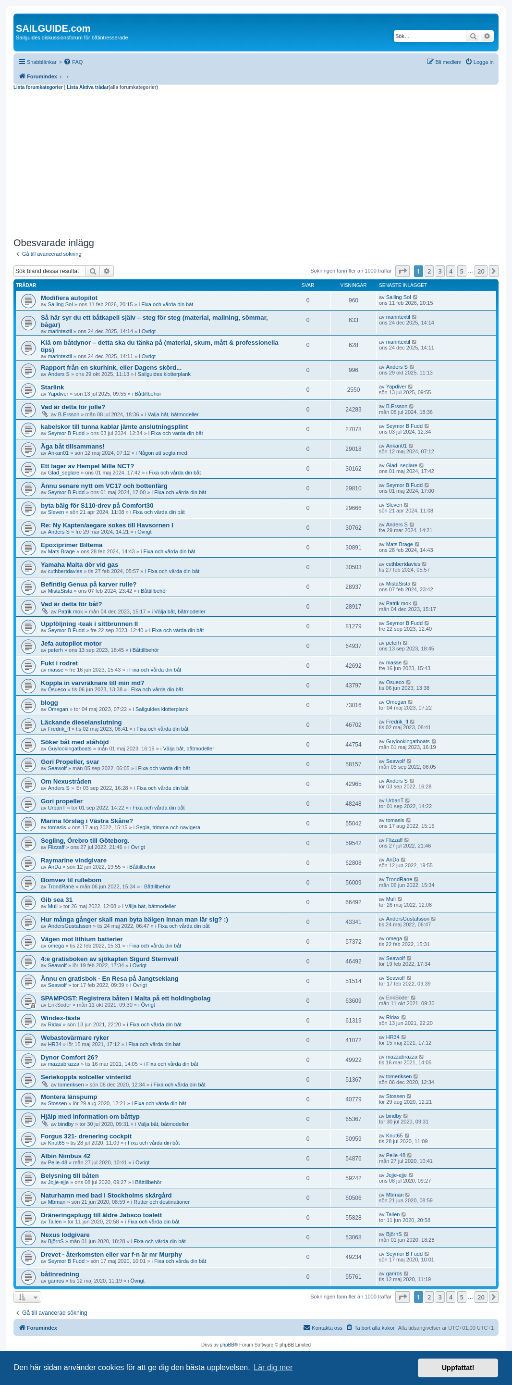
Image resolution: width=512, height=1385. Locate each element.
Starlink (52, 387)
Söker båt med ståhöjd (75, 742)
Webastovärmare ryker (75, 1037)
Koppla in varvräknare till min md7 (92, 682)
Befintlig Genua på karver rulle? (88, 584)
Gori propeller (62, 801)
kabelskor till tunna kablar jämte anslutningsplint (114, 426)
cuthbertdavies (65, 571)
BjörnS (56, 1241)
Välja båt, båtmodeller (172, 414)
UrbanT (57, 808)
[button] (402, 271)
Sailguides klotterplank (164, 374)
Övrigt (149, 331)
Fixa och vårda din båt (167, 304)
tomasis (57, 827)
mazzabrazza (63, 1064)
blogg (49, 702)
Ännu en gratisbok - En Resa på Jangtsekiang (110, 978)
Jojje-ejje (58, 1182)
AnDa (54, 867)
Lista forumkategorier (38, 87)
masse (55, 670)
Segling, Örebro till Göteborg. (85, 840)
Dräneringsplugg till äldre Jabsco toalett (101, 1215)
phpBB (227, 1345)
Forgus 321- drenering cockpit (86, 1136)
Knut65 (56, 1143)
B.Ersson (69, 414)
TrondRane (61, 886)
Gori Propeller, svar (70, 761)
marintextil (60, 331)
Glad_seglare (63, 472)
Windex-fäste (60, 1018)
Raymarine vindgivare (74, 860)
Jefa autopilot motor (71, 643)
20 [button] (481, 271)
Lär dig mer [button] (273, 1367)
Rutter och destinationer (162, 1202)
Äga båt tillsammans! (73, 446)
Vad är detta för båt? (71, 604)
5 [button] (461, 271)
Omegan (58, 709)
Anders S (59, 374)
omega (56, 945)
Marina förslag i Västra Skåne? (87, 820)
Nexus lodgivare (65, 1234)
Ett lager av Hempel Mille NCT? (87, 466)
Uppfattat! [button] (458, 1368)
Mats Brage (61, 551)
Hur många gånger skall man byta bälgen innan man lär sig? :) (134, 919)
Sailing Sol (60, 304)
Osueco (57, 689)
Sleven (56, 512)
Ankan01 (58, 453)
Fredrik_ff (59, 729)
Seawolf (57, 768)
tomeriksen (71, 1084)
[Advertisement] (256, 162)
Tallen (55, 1221)
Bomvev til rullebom (71, 880)
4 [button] (450, 271)
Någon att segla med (162, 453)
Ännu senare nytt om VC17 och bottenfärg (104, 485)
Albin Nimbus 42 (65, 1156)
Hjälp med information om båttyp (90, 1116)
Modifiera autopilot (69, 297)
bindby (65, 1124)
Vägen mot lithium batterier (82, 939)
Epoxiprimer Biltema (71, 545)
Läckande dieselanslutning (81, 722)
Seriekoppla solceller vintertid (86, 1077)
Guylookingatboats (70, 748)
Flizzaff (56, 847)
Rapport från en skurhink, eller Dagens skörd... (111, 367)
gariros (56, 1281)
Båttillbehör (148, 394)
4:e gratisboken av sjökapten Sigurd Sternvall (109, 958)
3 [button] (440, 271)
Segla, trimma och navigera (168, 827)
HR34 (54, 1044)
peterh (55, 650)
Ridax (54, 1024)
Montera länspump (69, 1096)
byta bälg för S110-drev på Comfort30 (97, 505)
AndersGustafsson (70, 926)
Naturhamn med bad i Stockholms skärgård (106, 1195)
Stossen (57, 1103)
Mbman (57, 1202)
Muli (53, 906)
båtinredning (60, 1274)
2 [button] (429, 271)
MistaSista (60, 591)
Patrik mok (70, 611)
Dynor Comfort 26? (69, 1057)
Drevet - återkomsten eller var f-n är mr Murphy (111, 1254)
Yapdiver (58, 394)
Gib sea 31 (57, 899)
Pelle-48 (57, 1162)
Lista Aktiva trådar (88, 87)
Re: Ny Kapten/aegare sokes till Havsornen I (107, 525)
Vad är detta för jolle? (73, 407)
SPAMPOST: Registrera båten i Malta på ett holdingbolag (126, 998)
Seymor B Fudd (66, 433)
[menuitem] (73, 62)
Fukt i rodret (59, 663)
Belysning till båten (70, 1175)
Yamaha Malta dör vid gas (79, 564)
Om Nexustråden (66, 781)
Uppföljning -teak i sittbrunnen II (89, 623)
